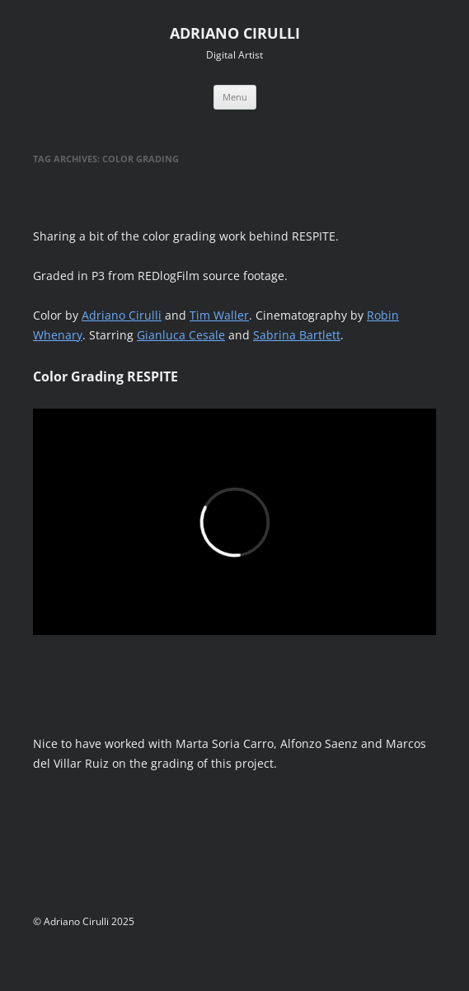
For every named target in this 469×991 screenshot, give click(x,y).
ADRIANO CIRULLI (235, 33)
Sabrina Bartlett (296, 335)
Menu (235, 97)
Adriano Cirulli (122, 315)
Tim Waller (219, 315)
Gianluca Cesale (181, 335)
